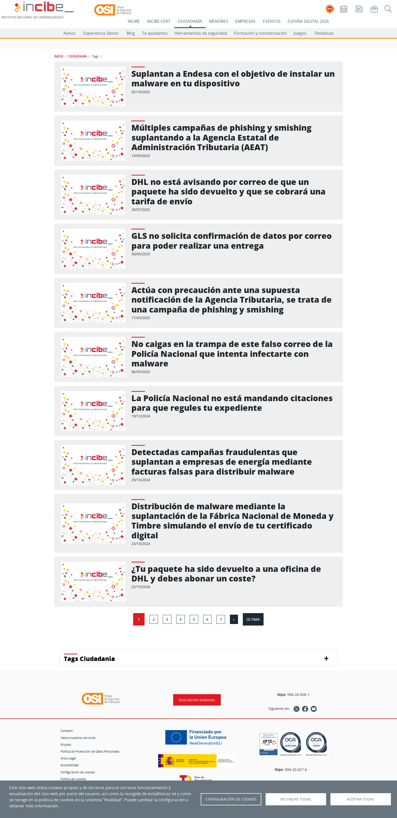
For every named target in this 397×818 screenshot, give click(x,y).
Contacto (67, 731)
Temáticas (324, 33)
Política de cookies (73, 779)
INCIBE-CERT (158, 21)
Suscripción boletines (197, 699)
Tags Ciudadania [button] (89, 658)
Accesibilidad (69, 765)
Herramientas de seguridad (200, 33)
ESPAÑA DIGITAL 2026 (308, 21)
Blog (131, 33)
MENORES (218, 21)
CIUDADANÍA (190, 21)
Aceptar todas (360, 799)
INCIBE (134, 21)
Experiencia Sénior (101, 33)
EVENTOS (272, 21)
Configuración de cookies (78, 772)
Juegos (300, 33)
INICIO (58, 56)
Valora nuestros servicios (78, 738)
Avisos (69, 33)
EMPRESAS (245, 21)
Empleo (66, 745)
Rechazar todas (296, 799)
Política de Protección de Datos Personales (90, 751)
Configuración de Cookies (231, 799)
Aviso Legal (68, 758)
